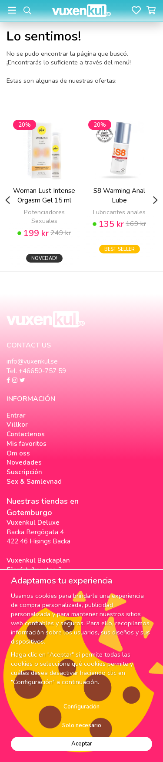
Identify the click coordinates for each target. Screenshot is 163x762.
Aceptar (81, 744)
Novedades (24, 462)
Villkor (17, 424)
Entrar (16, 415)
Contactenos (26, 434)
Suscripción (24, 472)
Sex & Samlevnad (34, 481)
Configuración (81, 707)
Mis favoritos (27, 443)
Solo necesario (81, 725)
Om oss (18, 453)
